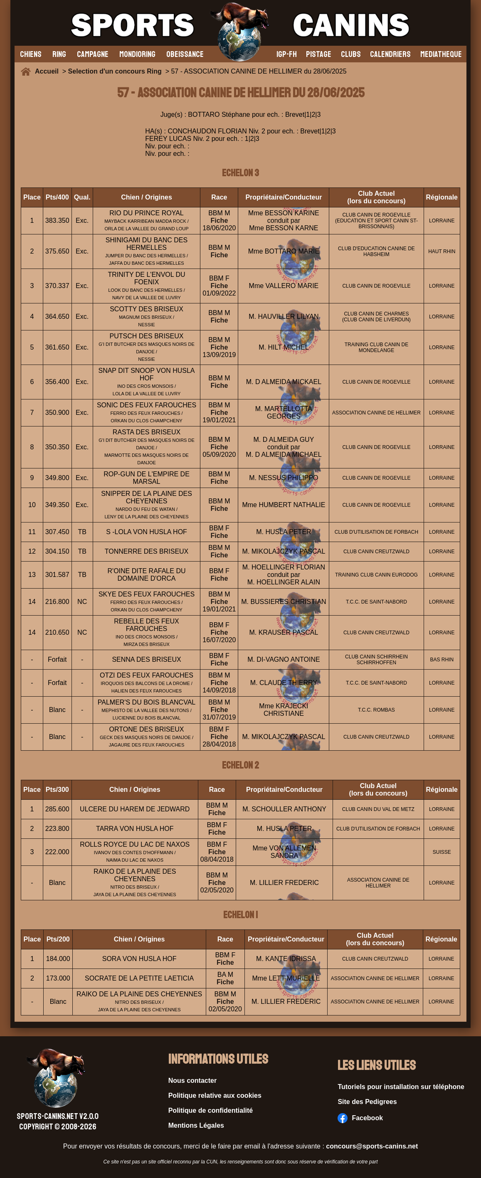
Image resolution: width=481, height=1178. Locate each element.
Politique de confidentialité (210, 1110)
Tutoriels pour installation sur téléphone (401, 1086)
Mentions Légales (196, 1125)
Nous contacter (192, 1080)
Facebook (360, 1118)
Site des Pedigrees (367, 1101)
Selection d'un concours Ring (115, 71)
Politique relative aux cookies (214, 1095)
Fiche (219, 220)
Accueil (48, 71)
